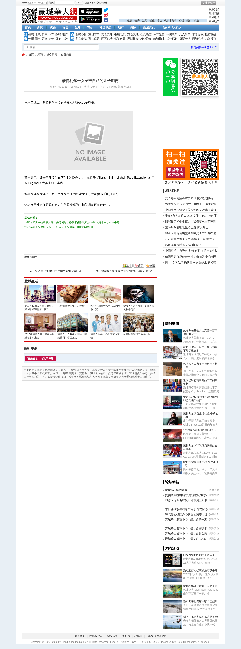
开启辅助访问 (218, 2)
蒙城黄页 (149, 27)
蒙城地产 (214, 21)
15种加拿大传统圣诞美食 (71, 306)
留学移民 (120, 38)
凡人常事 (185, 34)
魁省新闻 (52, 54)
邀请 (128, 265)
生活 (78, 27)
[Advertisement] (163, 13)
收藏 (152, 265)
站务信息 (112, 636)
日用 (44, 34)
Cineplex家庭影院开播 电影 (199, 554)
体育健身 (159, 34)
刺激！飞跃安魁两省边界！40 (200, 616)
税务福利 (172, 38)
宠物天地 (133, 34)
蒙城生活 (31, 281)
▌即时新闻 (171, 324)
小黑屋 (138, 636)
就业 (152, 20)
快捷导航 (207, 2)
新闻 (40, 27)
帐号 (24, 2)
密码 (51, 2)
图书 (38, 38)
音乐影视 (198, 34)
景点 (189, 20)
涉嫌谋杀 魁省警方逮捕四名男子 (185, 244)
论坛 (65, 27)
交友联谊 (146, 34)
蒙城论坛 (214, 17)
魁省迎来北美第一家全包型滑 (200, 601)
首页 (28, 27)
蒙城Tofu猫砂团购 (176, 490)
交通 (181, 20)
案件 (34, 257)
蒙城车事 (94, 34)
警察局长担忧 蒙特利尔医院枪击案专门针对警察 (129, 270)
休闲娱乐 (172, 34)
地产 (121, 27)
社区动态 (105, 27)
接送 (196, 20)
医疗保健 (211, 34)
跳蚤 (53, 27)
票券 (44, 38)
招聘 (31, 34)
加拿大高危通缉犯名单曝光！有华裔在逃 (190, 233)
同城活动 (198, 38)
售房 (137, 20)
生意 (144, 20)
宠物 (51, 38)
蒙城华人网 (23, 54)
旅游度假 (211, 38)
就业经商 (146, 38)
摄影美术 (185, 38)
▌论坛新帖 (171, 482)
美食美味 (107, 34)
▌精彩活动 (171, 548)
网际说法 (107, 38)
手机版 (126, 636)
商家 (133, 27)
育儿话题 (94, 38)
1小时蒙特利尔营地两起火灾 (199, 430)
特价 (90, 27)
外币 (31, 38)
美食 (174, 20)
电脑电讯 (120, 34)
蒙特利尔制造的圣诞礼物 (136, 334)
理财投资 (133, 38)
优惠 (166, 20)
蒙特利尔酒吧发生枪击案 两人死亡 (186, 227)
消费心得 (81, 34)
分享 (140, 265)
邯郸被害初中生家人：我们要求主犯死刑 (190, 221)
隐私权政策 (96, 636)
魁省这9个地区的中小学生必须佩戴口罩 (58, 270)
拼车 (58, 38)
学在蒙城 (81, 38)
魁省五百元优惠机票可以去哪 (200, 570)
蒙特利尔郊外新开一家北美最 (200, 585)
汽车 (51, 34)
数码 (58, 34)
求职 (38, 34)
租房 (129, 20)
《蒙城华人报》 (171, 27)
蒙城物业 (159, 38)
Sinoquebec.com (156, 636)
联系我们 (214, 9)
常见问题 (214, 13)
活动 (159, 20)
